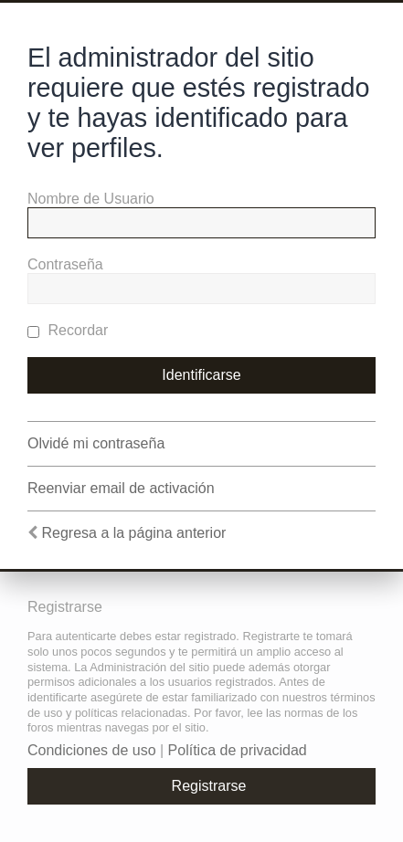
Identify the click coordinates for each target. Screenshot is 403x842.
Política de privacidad (237, 750)
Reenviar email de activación (121, 488)
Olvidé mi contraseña (95, 443)
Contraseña (65, 264)
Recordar (67, 330)
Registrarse (209, 786)
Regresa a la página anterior (133, 533)
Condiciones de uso (91, 750)
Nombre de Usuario (90, 198)
